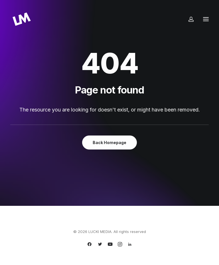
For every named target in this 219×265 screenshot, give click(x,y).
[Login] (188, 19)
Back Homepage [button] (109, 142)
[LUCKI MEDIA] (21, 19)
